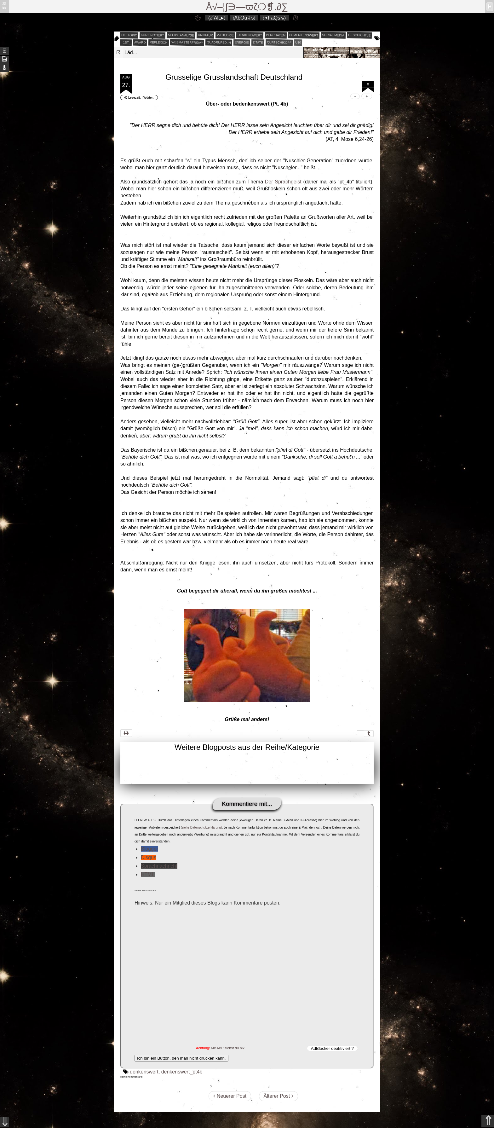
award (140, 42)
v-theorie (225, 35)
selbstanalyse (181, 35)
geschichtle (359, 35)
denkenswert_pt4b (182, 1071)
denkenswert (250, 35)
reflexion (159, 42)
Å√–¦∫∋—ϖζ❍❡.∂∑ (247, 7)
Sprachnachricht (159, 866)
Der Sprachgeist (283, 181)
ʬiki (4, 5)
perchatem (275, 35)
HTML (148, 874)
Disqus (148, 857)
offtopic (129, 35)
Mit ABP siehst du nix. (228, 1048)
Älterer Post (278, 1096)
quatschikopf (279, 42)
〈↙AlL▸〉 (216, 17)
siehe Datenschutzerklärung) (202, 827)
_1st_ (126, 42)
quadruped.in (219, 42)
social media (333, 35)
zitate (258, 42)
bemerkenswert (303, 35)
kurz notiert (152, 35)
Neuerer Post (229, 1096)
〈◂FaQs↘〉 (274, 17)
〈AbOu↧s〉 (244, 17)
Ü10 (298, 42)
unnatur (205, 35)
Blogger (149, 849)
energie (242, 42)
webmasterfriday (187, 42)
